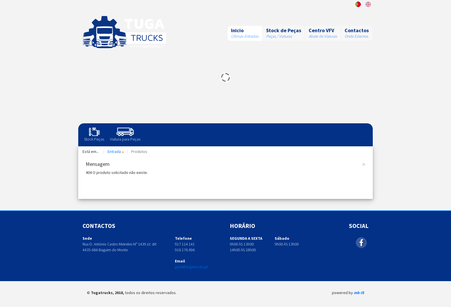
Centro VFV (321, 30)
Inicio (237, 30)
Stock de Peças (283, 30)
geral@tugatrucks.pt (191, 266)
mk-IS (359, 292)
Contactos (357, 30)
